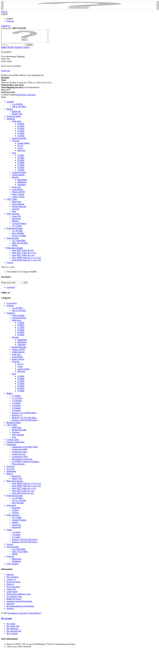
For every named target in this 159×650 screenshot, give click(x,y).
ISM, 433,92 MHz (20, 243)
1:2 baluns (16, 403)
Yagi (14, 153)
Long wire (16, 187)
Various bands (12, 238)
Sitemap (9, 608)
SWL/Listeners (13, 214)
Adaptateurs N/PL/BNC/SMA (25, 447)
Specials (10, 574)
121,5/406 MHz (19, 240)
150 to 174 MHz (19, 235)
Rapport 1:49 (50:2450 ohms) (25, 539)
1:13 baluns (17, 400)
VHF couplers (12, 564)
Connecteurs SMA (20, 456)
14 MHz (20, 136)
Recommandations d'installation (20, 606)
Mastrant (10, 604)
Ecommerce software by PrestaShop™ (24, 613)
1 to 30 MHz (17, 104)
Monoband (22, 179)
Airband (9, 102)
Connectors (11, 444)
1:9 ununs (16, 537)
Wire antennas (18, 204)
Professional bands (14, 228)
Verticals (15, 140)
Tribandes (21, 184)
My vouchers (12, 633)
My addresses (12, 628)
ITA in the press (13, 586)
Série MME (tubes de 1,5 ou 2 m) (26, 257)
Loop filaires (17, 189)
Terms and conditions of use (18, 594)
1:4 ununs (16, 532)
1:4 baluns (16, 405)
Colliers (15, 510)
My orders (10, 624)
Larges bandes (23, 143)
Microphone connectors (22, 459)
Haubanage (11, 471)
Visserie (15, 512)
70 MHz (20, 155)
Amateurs (10, 119)
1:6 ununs (16, 534)
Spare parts (11, 505)
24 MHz (20, 128)
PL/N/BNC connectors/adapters (25, 461)
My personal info (13, 631)
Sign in (4, 11)
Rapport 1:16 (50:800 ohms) (24, 413)
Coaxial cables (12, 439)
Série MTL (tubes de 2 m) (23, 255)
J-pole (20, 148)
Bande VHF (17, 114)
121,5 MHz (17, 226)
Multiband (21, 182)
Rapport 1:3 (17, 415)
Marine (9, 109)
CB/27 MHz (11, 199)
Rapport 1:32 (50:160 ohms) (24, 417)
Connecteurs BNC (20, 449)
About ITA (11, 589)
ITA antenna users (14, 596)
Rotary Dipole (18, 194)
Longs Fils (16, 216)
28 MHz (20, 126)
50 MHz (20, 123)
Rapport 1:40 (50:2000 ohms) (25, 420)
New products (12, 577)
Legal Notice (12, 591)
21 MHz (20, 131)
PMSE (15, 245)
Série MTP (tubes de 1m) (23, 250)
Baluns (9, 393)
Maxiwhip (16, 218)
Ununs (9, 529)
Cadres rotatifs (18, 197)
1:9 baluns (16, 410)
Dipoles (15, 177)
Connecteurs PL (19, 454)
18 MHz (20, 133)
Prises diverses (18, 464)
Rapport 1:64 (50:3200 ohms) (25, 542)
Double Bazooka (19, 138)
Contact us (5, 25)
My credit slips (12, 626)
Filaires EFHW (18, 192)
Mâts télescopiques (14, 248)
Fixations (10, 466)
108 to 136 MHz (19, 106)
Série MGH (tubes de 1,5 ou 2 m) (26, 260)
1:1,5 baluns (17, 398)
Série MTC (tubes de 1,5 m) (24, 253)
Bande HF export (13, 599)
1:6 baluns (16, 408)
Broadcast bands (13, 116)
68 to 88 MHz (18, 233)
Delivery (10, 584)
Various (9, 544)
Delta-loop (16, 121)
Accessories (11, 303)
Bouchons (16, 508)
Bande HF (16, 111)
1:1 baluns (16, 396)
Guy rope (10, 469)
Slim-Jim (21, 150)
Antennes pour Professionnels (19, 601)
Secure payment (13, 582)
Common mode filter (15, 442)
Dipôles (15, 221)
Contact (9, 262)
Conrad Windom (19, 172)
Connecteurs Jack (19, 452)
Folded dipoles (18, 175)
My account (6, 618)
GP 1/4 (20, 145)
